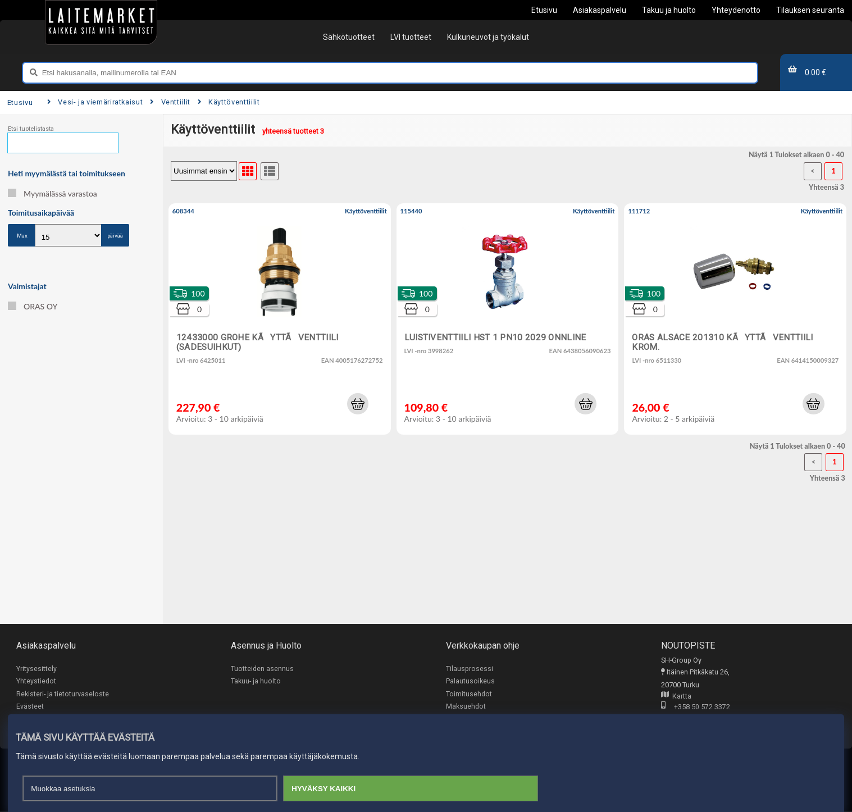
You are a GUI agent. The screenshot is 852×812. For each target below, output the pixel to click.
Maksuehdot (466, 706)
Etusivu (20, 102)
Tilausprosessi (469, 668)
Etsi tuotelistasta (31, 129)
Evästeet (30, 706)
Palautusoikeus (470, 681)
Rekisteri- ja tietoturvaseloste (62, 694)
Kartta (676, 696)
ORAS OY (32, 306)
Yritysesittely (36, 668)
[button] (357, 403)
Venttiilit (170, 102)
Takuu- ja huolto (256, 681)
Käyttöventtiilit (229, 102)
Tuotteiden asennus (262, 668)
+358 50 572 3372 (695, 707)
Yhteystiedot (36, 681)
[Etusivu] (101, 22)
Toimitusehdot (469, 694)
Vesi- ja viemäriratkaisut (95, 102)
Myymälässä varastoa (52, 193)
